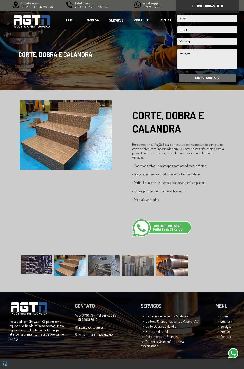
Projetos (225, 331)
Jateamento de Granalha (162, 336)
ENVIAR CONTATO (207, 78)
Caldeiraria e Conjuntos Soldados (167, 316)
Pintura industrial (157, 331)
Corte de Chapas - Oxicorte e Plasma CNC (172, 321)
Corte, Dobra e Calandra (161, 326)
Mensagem (207, 59)
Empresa (226, 321)
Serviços (225, 326)
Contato (225, 336)
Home (224, 316)
